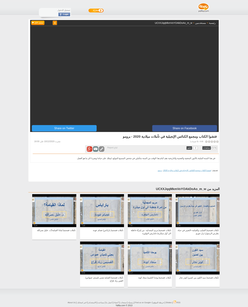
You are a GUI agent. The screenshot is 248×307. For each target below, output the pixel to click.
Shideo (169, 302)
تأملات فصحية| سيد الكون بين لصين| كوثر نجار (199, 278)
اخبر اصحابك (82, 302)
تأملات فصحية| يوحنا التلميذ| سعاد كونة (154, 278)
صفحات (123, 302)
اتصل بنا (109, 302)
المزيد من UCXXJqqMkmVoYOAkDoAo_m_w (188, 189)
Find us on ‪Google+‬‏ (143, 302)
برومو (160, 170)
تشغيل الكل (37, 23)
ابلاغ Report (112, 147)
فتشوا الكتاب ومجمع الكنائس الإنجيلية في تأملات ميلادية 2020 (187, 170)
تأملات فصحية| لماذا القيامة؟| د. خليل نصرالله (56, 230)
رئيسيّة (130, 302)
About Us (71, 302)
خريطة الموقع (158, 302)
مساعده (101, 302)
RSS (176, 302)
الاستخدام (92, 302)
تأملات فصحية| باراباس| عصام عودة (108, 230)
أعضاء (116, 302)
